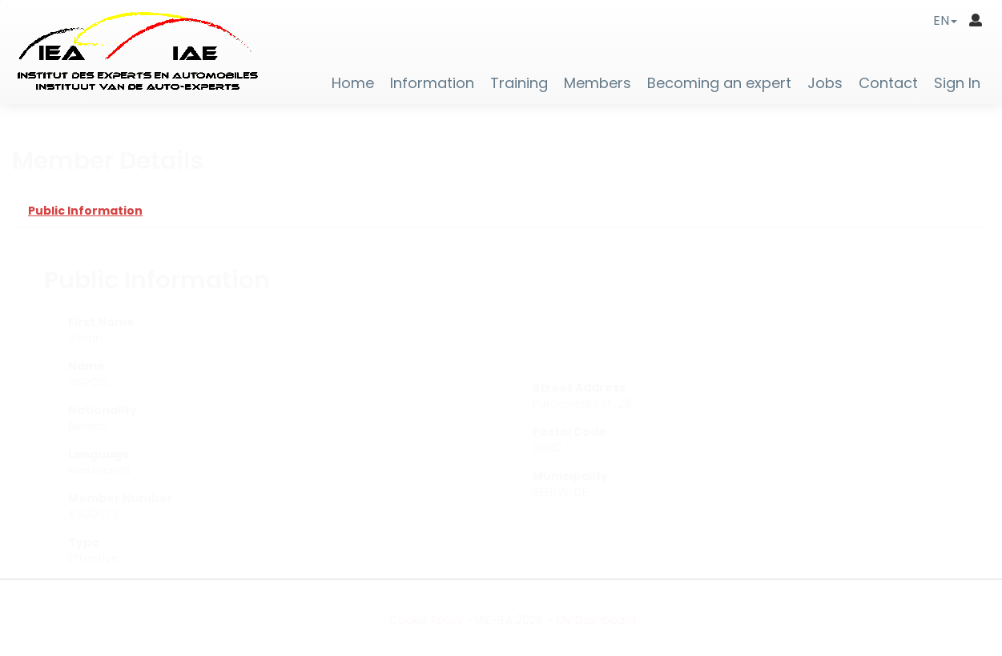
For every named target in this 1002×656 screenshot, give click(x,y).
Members (597, 83)
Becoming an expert (719, 83)
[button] (945, 20)
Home (353, 83)
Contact (888, 83)
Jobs (825, 83)
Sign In (957, 83)
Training (519, 83)
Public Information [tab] (85, 211)
